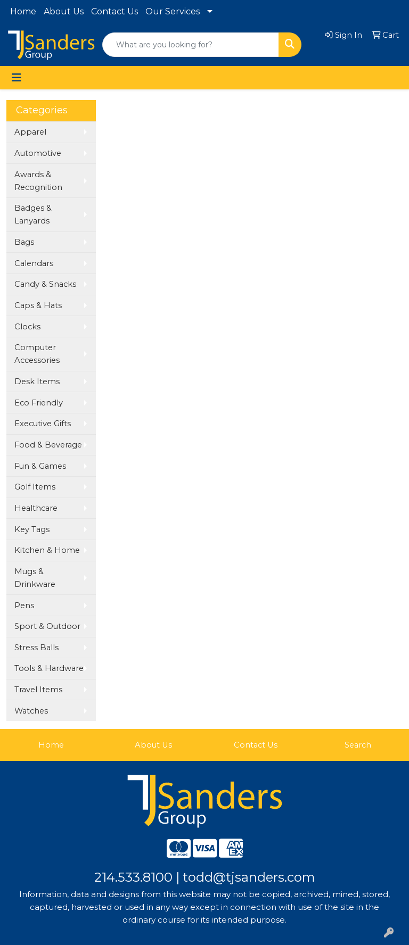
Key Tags (32, 529)
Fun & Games (40, 466)
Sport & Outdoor (47, 626)
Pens (24, 605)
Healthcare (36, 508)
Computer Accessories (37, 354)
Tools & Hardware (49, 668)
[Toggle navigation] (16, 77)
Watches (31, 711)
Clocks (27, 326)
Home (23, 11)
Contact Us (114, 11)
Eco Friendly (38, 403)
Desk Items (37, 381)
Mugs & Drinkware (34, 578)
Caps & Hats (38, 305)
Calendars (33, 263)
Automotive (37, 153)
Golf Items (34, 487)
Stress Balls (36, 647)
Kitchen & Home (47, 550)
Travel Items (38, 689)
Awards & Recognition (38, 181)
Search (358, 745)
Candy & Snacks (45, 284)
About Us (64, 11)
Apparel (30, 132)
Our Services (172, 11)
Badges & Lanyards (33, 214)
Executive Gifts (42, 423)
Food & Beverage (48, 445)
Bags (24, 242)
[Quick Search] (190, 44)
